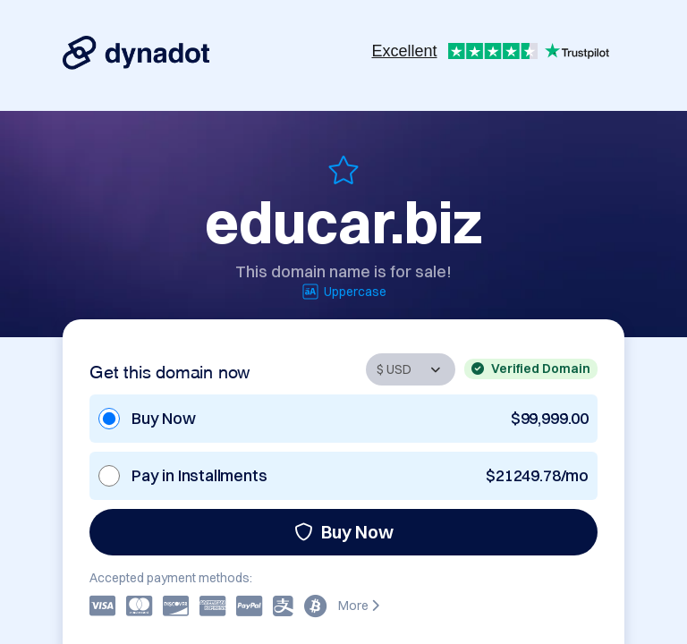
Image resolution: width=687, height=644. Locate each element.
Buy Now (344, 532)
